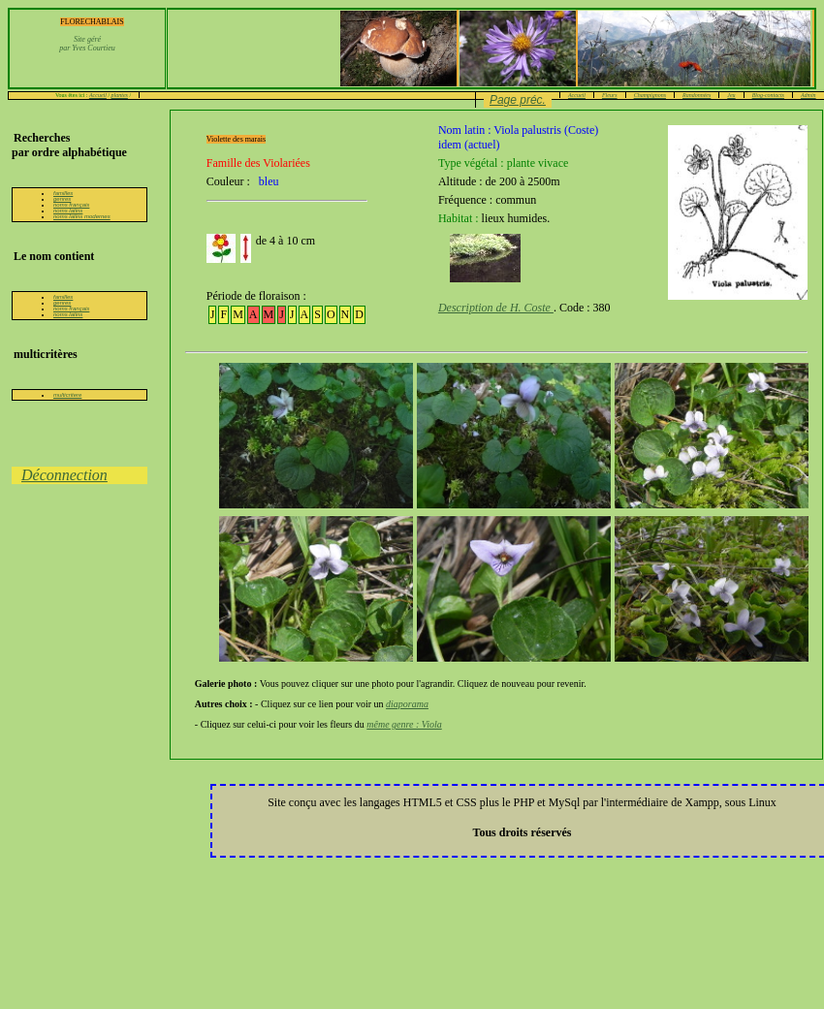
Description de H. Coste (496, 307)
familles (63, 193)
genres (62, 199)
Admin (808, 95)
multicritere (67, 395)
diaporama (407, 704)
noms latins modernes (82, 216)
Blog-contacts (768, 95)
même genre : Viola (403, 724)
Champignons (650, 95)
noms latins (67, 210)
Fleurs (610, 95)
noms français (71, 205)
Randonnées (696, 95)
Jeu (731, 95)
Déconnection (64, 475)
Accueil (98, 95)
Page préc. (518, 100)
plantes (119, 95)
